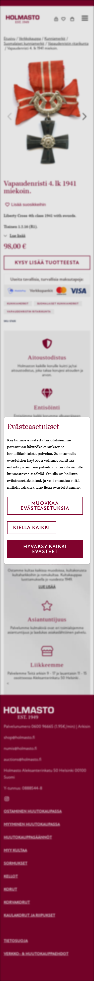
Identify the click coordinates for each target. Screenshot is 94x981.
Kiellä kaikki (31, 527)
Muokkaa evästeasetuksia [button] (45, 505)
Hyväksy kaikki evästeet (45, 549)
